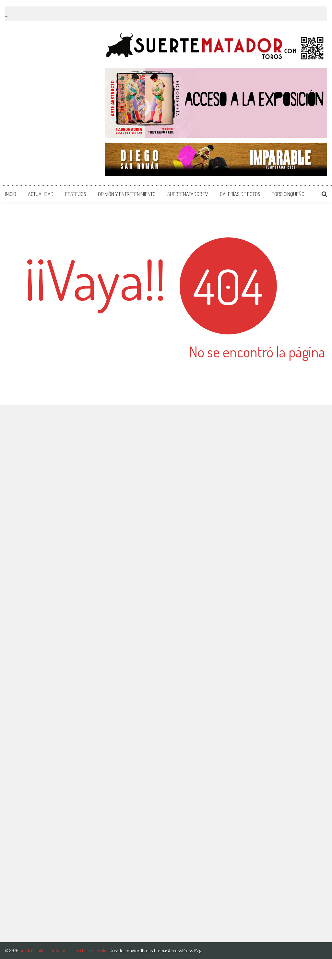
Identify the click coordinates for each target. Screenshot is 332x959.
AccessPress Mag (184, 950)
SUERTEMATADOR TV (187, 194)
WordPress (143, 950)
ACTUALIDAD (40, 194)
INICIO (10, 194)
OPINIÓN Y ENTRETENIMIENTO (127, 194)
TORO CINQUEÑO (288, 194)
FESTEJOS (75, 194)
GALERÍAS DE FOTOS (240, 194)
